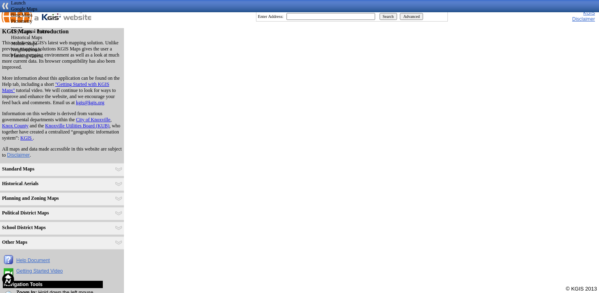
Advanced (411, 16)
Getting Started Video (39, 271)
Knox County (15, 126)
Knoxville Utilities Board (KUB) (77, 126)
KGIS (589, 13)
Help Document (33, 260)
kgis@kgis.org (90, 102)
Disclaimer (18, 155)
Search (388, 16)
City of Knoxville (93, 119)
